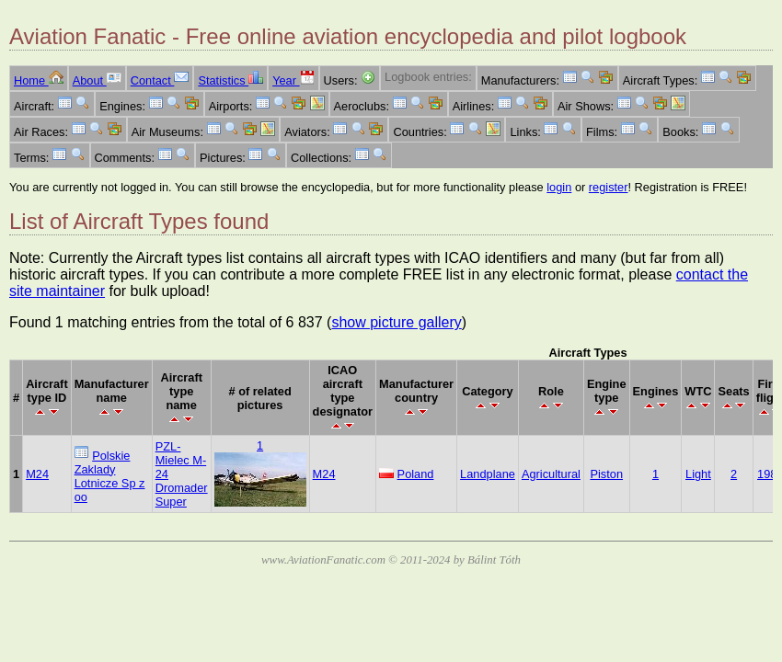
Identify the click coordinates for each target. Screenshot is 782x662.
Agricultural (551, 474)
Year (293, 80)
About (97, 80)
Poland (415, 474)
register (608, 187)
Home (38, 80)
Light (698, 474)
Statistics (230, 80)
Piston (606, 474)
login (558, 187)
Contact (160, 80)
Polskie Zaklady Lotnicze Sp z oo (110, 476)
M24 (37, 474)
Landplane (487, 474)
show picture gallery (396, 322)
